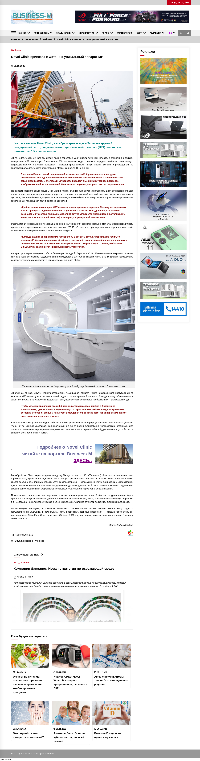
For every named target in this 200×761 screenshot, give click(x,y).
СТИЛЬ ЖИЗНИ (63, 32)
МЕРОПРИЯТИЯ (86, 32)
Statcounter (6, 759)
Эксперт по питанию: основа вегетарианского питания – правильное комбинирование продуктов (29, 684)
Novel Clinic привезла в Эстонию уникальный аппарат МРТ (58, 57)
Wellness (16, 50)
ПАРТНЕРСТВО (124, 32)
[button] (181, 33)
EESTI (139, 32)
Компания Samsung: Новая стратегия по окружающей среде (64, 568)
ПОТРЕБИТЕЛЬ (41, 32)
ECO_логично (21, 562)
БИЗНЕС (22, 32)
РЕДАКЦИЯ (155, 32)
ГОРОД (105, 32)
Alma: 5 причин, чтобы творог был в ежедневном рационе (111, 680)
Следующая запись (28, 554)
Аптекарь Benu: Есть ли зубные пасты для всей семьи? (69, 737)
